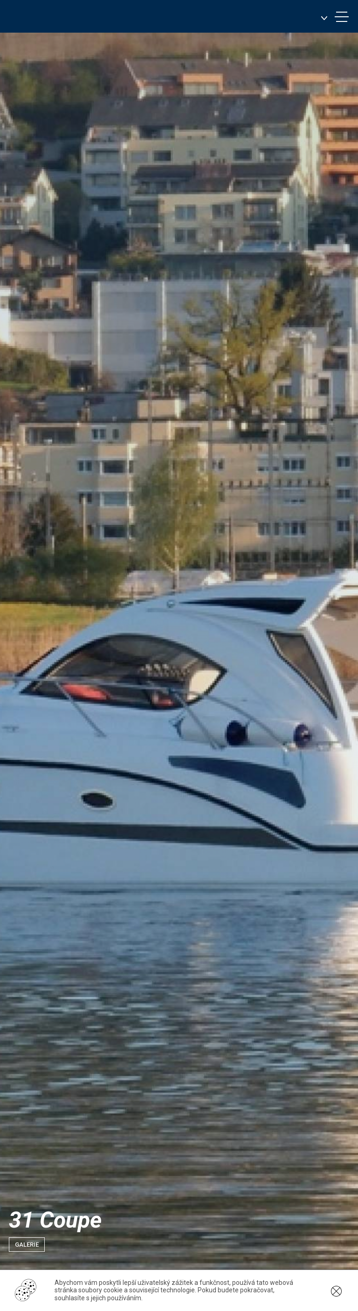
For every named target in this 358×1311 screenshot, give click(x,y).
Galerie (27, 1244)
